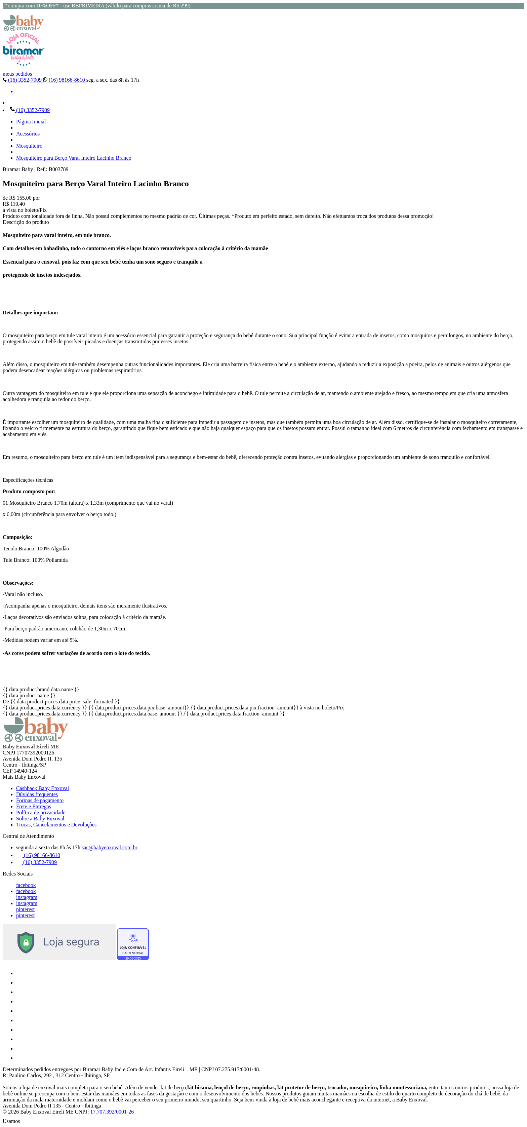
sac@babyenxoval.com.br (109, 847)
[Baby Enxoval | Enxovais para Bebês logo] (23, 29)
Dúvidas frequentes (37, 794)
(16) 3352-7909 (23, 80)
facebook (26, 885)
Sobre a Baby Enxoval (40, 818)
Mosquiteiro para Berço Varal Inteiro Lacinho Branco (73, 158)
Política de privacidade (41, 812)
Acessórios (28, 134)
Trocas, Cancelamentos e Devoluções (56, 824)
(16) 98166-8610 (64, 80)
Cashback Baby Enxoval (42, 788)
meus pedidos (17, 74)
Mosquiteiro (29, 146)
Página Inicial (31, 121)
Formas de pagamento (40, 800)
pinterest (25, 909)
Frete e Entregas (33, 806)
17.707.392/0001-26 (112, 1112)
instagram (26, 897)
